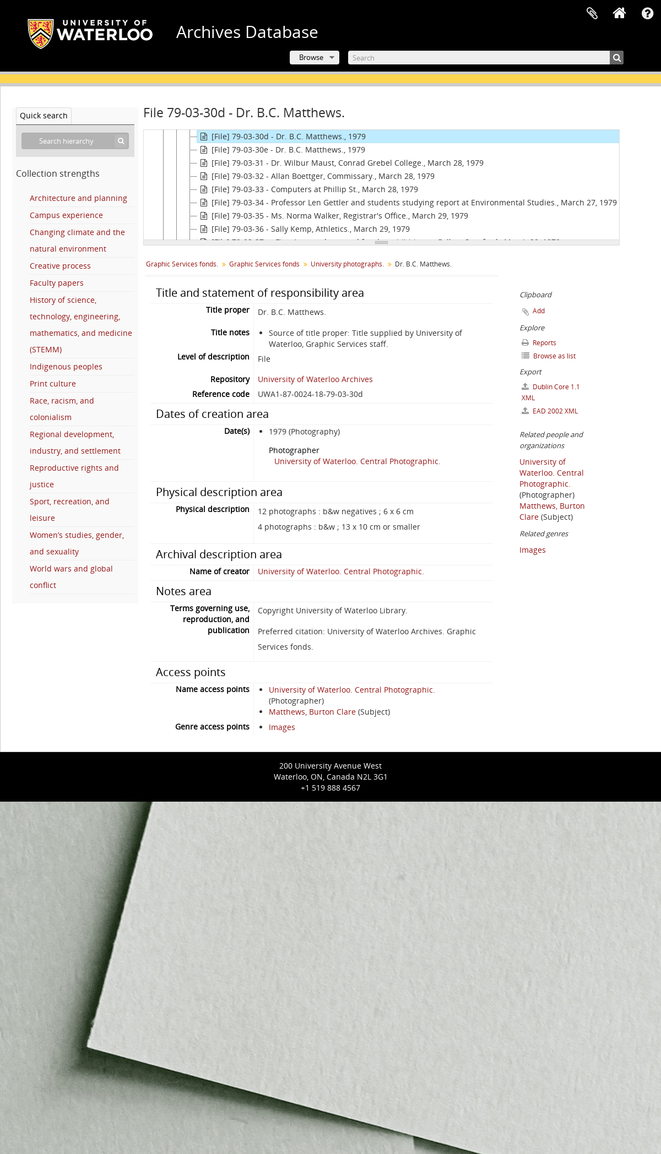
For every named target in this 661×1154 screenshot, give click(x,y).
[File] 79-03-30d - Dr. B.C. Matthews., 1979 (281, 136)
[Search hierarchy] (75, 141)
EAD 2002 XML (550, 411)
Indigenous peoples (66, 366)
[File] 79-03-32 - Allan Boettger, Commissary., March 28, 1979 (316, 176)
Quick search (44, 115)
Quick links (647, 14)
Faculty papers (57, 282)
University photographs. (347, 264)
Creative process (60, 265)
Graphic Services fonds (264, 264)
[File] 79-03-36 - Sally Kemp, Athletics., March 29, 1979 (303, 229)
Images (282, 727)
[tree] (381, 185)
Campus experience (66, 215)
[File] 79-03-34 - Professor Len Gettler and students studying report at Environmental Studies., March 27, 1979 (407, 202)
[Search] (486, 57)
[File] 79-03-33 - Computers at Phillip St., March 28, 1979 (307, 189)
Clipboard (592, 14)
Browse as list (549, 356)
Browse (311, 57)
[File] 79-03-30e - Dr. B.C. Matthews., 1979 (281, 149)
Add (539, 310)
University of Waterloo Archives (315, 379)
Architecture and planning (78, 198)
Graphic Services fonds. (182, 264)
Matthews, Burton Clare (312, 711)
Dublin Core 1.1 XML (551, 392)
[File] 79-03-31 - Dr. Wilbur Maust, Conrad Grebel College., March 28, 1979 (340, 163)
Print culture (53, 383)
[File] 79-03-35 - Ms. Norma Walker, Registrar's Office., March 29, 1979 (332, 215)
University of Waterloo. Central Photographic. (357, 461)
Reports (539, 342)
